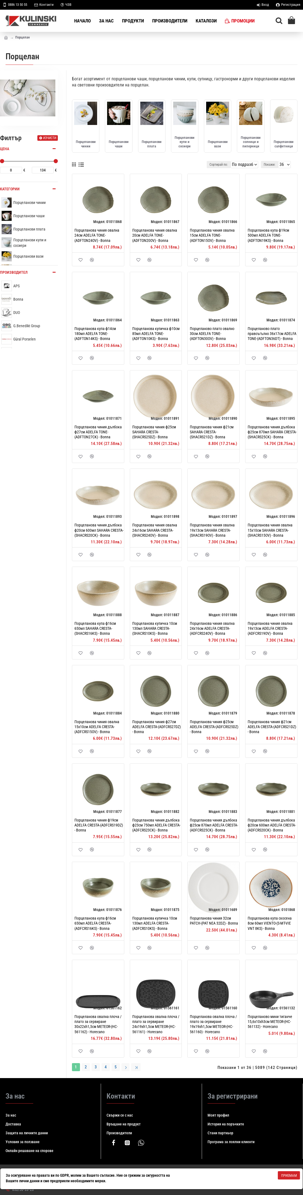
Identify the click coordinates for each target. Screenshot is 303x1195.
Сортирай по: (217, 165)
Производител (14, 272)
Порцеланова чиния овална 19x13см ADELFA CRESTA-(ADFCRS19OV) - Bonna (270, 628)
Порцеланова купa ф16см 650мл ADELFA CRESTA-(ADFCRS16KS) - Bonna (95, 923)
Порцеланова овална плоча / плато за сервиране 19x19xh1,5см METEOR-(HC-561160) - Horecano (213, 1024)
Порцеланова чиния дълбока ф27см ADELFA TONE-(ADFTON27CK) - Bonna (98, 432)
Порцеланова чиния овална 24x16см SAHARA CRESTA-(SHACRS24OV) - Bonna (154, 530)
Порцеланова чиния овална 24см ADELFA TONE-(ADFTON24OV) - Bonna (96, 235)
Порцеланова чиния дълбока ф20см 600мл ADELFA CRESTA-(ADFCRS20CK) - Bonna (272, 825)
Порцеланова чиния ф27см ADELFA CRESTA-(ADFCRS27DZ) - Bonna (156, 727)
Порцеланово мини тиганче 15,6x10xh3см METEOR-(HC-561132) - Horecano (270, 1021)
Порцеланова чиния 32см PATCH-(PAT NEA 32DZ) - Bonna (214, 920)
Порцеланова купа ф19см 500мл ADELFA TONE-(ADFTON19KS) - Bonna (268, 235)
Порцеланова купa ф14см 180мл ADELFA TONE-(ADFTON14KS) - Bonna (95, 333)
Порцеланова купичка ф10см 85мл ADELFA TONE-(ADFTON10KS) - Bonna (156, 333)
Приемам (289, 1175)
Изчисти (49, 138)
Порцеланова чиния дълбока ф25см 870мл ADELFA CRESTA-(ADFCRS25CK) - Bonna (214, 825)
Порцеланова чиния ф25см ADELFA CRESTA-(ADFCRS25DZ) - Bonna (214, 727)
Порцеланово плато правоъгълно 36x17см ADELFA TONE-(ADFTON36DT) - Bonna (272, 333)
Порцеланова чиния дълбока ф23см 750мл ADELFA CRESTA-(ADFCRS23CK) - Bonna (156, 825)
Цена (4, 149)
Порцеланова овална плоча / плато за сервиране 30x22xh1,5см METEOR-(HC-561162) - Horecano (97, 1024)
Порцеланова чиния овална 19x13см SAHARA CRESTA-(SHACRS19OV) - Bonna (212, 530)
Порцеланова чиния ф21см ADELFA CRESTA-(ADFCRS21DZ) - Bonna (272, 727)
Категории (10, 189)
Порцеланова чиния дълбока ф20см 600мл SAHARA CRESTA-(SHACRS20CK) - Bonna (98, 530)
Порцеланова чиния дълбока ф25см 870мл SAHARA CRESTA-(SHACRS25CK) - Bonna (272, 432)
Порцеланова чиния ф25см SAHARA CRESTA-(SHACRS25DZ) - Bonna (154, 432)
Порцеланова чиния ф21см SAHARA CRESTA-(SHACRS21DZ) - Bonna (212, 432)
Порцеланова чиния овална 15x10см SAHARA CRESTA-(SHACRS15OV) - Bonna (270, 530)
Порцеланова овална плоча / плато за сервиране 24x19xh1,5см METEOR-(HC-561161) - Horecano (155, 1024)
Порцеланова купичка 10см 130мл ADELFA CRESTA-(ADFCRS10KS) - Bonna (154, 923)
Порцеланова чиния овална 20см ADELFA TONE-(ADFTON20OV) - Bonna (154, 235)
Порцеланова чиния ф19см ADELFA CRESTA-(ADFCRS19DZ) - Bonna (98, 825)
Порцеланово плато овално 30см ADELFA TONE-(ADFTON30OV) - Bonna (212, 333)
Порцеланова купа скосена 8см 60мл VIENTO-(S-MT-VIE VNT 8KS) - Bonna (270, 923)
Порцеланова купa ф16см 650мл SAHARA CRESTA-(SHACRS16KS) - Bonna (95, 628)
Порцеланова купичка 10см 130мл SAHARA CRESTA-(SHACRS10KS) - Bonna (154, 628)
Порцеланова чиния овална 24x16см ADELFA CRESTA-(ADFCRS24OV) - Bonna (212, 628)
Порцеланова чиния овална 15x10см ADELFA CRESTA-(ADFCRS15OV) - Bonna (96, 727)
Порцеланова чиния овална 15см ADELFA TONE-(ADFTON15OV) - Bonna (212, 235)
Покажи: (271, 165)
